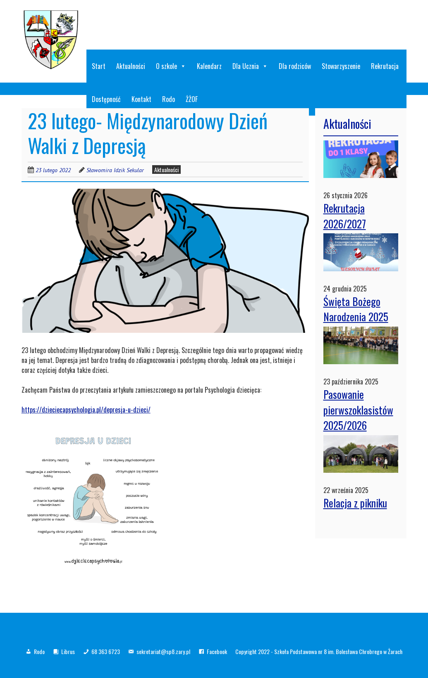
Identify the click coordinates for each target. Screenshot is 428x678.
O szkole (171, 66)
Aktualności (130, 66)
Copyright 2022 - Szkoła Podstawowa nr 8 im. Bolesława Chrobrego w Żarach (318, 651)
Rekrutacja (385, 66)
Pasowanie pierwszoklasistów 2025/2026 (358, 409)
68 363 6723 (105, 651)
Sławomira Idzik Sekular (115, 170)
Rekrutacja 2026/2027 (344, 215)
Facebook (217, 651)
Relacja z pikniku (355, 502)
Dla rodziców (295, 66)
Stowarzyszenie (341, 66)
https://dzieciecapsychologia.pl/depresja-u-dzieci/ (86, 410)
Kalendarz (209, 66)
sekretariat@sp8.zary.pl (163, 651)
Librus (68, 651)
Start (98, 66)
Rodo (39, 651)
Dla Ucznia (250, 66)
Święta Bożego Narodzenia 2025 (355, 309)
